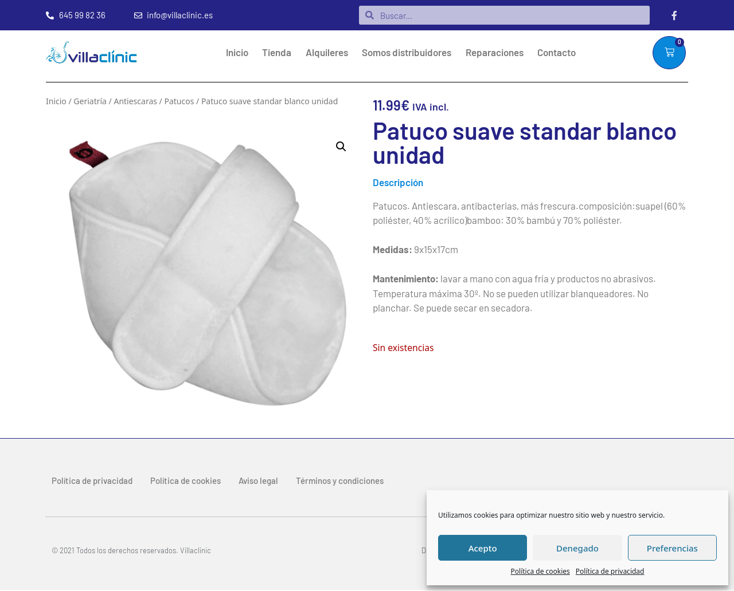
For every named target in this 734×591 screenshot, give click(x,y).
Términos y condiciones (340, 481)
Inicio (237, 52)
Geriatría (90, 101)
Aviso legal (258, 481)
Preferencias (672, 548)
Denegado (577, 548)
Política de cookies (540, 571)
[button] (341, 147)
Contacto (556, 52)
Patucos (179, 101)
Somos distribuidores (406, 52)
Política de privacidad (610, 571)
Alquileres (327, 52)
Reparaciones (495, 52)
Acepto (482, 548)
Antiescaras (135, 101)
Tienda (276, 52)
